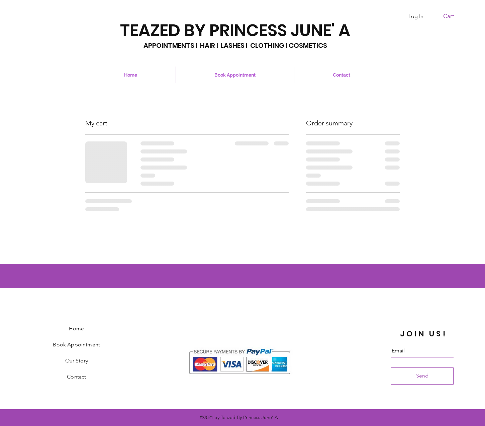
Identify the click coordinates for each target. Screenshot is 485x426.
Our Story (76, 360)
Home (76, 328)
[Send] (422, 376)
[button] (452, 16)
